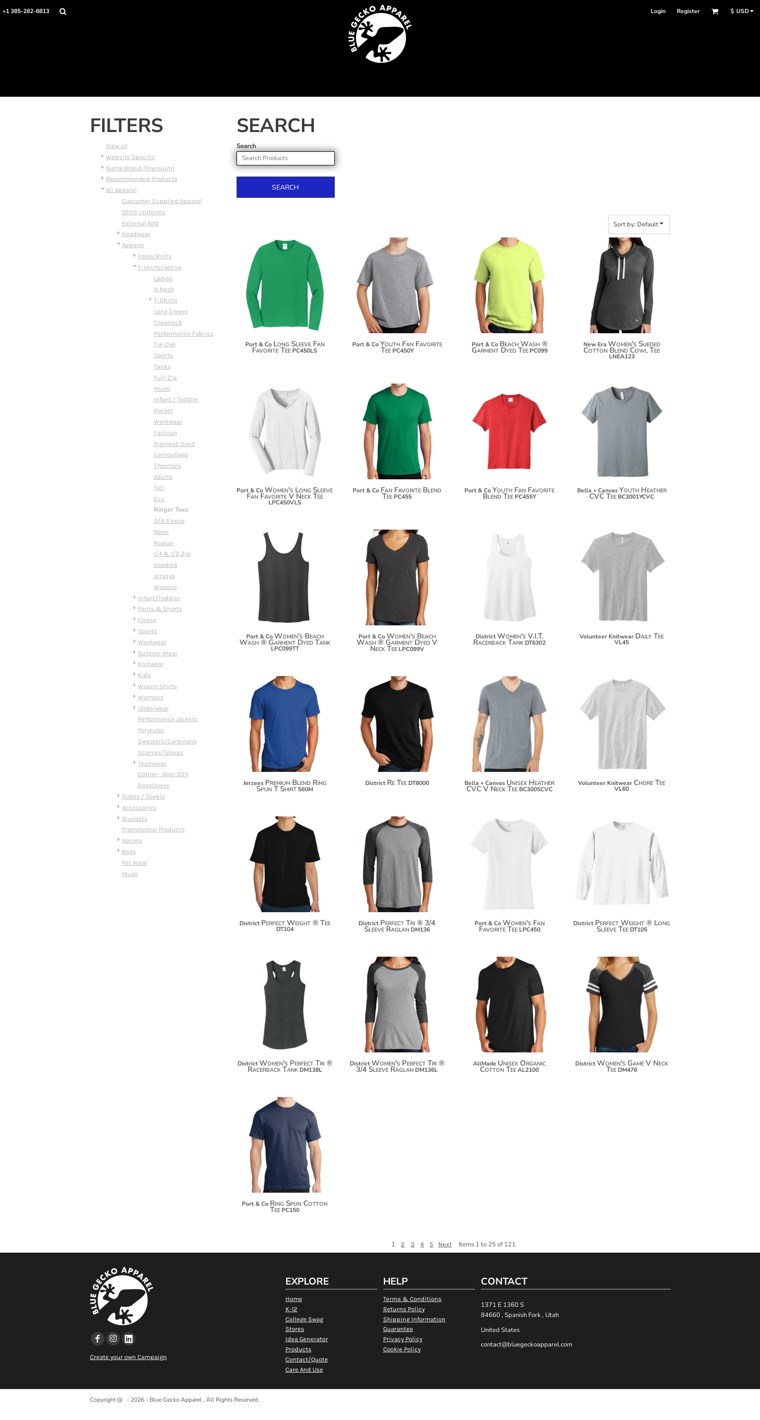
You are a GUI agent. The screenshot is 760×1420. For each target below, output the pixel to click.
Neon (161, 531)
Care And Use (304, 1369)
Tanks (162, 366)
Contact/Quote (306, 1359)
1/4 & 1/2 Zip (172, 553)
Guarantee (398, 1328)
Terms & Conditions (412, 1298)
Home (293, 1298)
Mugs (130, 873)
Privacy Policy (402, 1339)
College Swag (304, 1319)
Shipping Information (414, 1319)
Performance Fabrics (184, 333)
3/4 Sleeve (169, 520)
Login (658, 11)
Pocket (163, 410)
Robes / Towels (143, 796)
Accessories (139, 807)
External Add (140, 223)
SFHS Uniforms (143, 212)
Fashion (165, 432)
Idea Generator (306, 1339)
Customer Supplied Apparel (162, 201)
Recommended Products (142, 178)
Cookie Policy (402, 1349)
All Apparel (121, 189)
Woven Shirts (157, 686)
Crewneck (168, 322)
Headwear (136, 233)
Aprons (132, 840)
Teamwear (152, 763)
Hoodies (166, 564)
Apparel (133, 245)
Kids (144, 675)
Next (445, 1244)
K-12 (291, 1309)
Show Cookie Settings (380, 1412)
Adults (163, 476)
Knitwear (151, 663)
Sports (163, 355)
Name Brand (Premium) (140, 168)
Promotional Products (153, 829)
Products (298, 1349)
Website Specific (130, 157)
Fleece (147, 619)
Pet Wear (135, 862)
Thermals (167, 465)
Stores (294, 1328)
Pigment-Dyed (174, 443)
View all (117, 145)
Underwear (153, 708)
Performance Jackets (168, 719)
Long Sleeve (171, 311)
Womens (151, 697)
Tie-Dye (165, 344)
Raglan (164, 543)
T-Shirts (166, 300)
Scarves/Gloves (160, 752)
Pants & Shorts (160, 608)
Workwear (168, 421)
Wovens (165, 587)
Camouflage (171, 454)
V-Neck (164, 289)
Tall (159, 487)
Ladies (163, 278)
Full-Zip (165, 377)
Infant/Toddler (159, 598)
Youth (162, 388)
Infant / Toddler (176, 399)
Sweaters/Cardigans (167, 741)
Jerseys (164, 575)
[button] (62, 11)
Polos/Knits (155, 256)
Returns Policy (404, 1309)
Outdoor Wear (158, 653)
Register (688, 11)
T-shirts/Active (160, 267)
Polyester (151, 730)
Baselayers (153, 785)
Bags (129, 851)
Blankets (135, 818)
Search (246, 146)
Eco (159, 499)
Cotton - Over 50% (163, 774)
